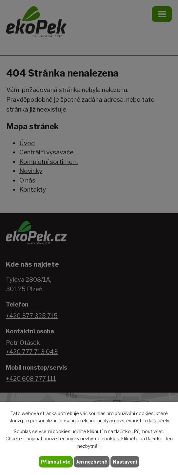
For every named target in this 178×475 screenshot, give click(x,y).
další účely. (158, 420)
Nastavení (125, 462)
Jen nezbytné (91, 462)
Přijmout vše (55, 462)
